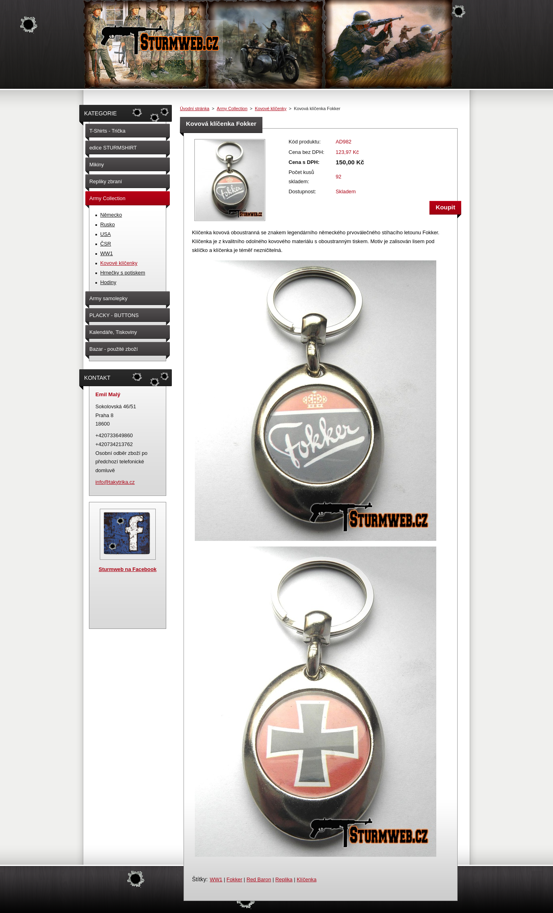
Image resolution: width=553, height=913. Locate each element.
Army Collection (232, 108)
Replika (284, 879)
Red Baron (258, 879)
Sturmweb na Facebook (128, 569)
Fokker (234, 879)
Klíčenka (306, 879)
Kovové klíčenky (271, 108)
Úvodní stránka (194, 108)
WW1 (216, 879)
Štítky (199, 879)
